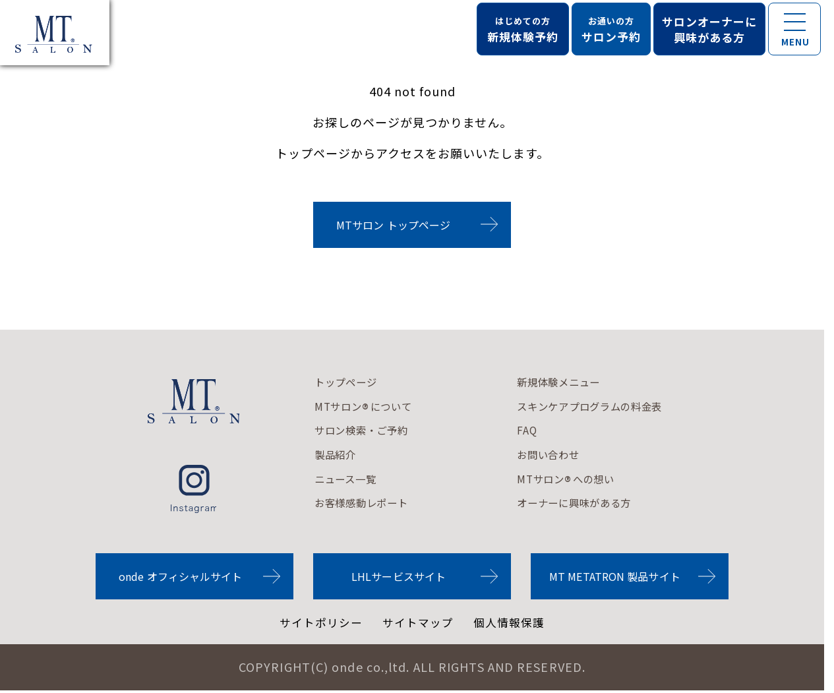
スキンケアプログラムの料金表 (622, 407)
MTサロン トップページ (393, 225)
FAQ (546, 431)
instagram (193, 489)
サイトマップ (418, 624)
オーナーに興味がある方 (603, 505)
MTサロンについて (371, 408)
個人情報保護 (513, 624)
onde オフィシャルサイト (180, 578)
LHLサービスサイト (398, 578)
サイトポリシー (317, 624)
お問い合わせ (572, 456)
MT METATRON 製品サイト (614, 578)
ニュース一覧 (351, 480)
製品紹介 (339, 456)
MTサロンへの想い (592, 481)
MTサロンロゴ (194, 401)
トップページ (352, 383)
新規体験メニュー (585, 383)
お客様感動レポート (370, 505)
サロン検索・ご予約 (370, 431)
